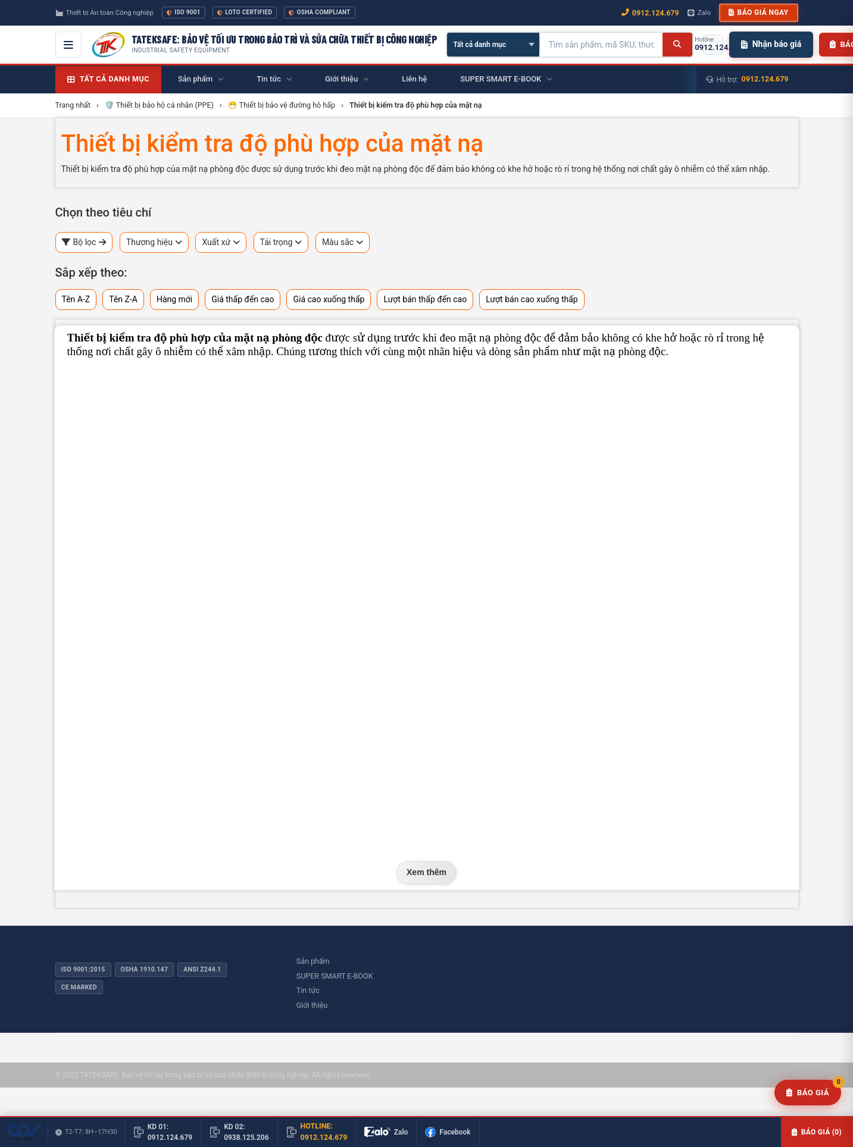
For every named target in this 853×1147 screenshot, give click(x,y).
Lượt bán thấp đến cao (425, 299)
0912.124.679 (765, 78)
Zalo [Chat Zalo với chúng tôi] (699, 12)
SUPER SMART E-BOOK (334, 975)
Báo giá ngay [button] (758, 12)
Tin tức (308, 990)
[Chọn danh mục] (493, 45)
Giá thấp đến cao (242, 299)
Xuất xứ (221, 242)
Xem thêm (426, 872)
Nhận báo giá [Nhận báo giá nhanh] (771, 44)
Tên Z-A (123, 299)
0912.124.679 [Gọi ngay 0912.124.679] (650, 12)
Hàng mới (174, 299)
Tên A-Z (76, 299)
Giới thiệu (311, 1005)
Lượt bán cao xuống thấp (532, 299)
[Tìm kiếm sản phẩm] (601, 45)
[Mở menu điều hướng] (68, 45)
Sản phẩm (313, 961)
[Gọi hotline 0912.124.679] (713, 45)
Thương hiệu (154, 242)
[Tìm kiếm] (677, 45)
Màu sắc (342, 242)
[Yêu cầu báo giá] (807, 1093)
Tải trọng (281, 242)
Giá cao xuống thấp (328, 299)
